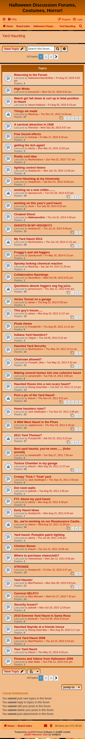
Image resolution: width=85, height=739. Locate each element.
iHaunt (31, 398)
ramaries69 (34, 376)
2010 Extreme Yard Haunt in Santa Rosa (42, 615)
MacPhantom (35, 583)
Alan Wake (34, 661)
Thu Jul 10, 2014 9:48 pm (58, 228)
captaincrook (35, 425)
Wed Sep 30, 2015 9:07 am (55, 127)
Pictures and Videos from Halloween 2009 (43, 658)
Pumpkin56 (34, 326)
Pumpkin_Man (36, 362)
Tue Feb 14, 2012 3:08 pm (58, 376)
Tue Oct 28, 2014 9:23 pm (59, 193)
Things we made (25, 111)
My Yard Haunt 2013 (28, 239)
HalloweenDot (36, 217)
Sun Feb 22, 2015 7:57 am (60, 159)
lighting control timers (30, 167)
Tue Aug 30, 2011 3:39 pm (53, 491)
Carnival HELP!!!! (26, 593)
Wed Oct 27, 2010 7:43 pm (60, 596)
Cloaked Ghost (24, 214)
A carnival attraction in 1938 (34, 124)
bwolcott (32, 618)
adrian (31, 302)
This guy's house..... (28, 310)
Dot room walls (25, 488)
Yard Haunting (13, 36)
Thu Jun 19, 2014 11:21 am (61, 242)
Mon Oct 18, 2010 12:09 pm (54, 607)
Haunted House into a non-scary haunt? (42, 384)
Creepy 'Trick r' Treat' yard (32, 476)
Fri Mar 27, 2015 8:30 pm (54, 137)
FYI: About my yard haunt (32, 499)
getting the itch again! (29, 145)
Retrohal (33, 127)
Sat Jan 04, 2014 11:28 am (55, 266)
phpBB (30, 732)
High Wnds (22, 88)
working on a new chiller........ (34, 190)
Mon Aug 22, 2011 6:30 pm (53, 502)
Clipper (32, 337)
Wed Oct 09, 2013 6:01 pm (58, 277)
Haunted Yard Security (30, 346)
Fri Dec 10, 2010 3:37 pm (58, 569)
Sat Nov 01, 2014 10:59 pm (59, 181)
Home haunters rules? (30, 408)
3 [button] (51, 57)
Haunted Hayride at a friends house (39, 627)
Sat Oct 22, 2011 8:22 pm (58, 438)
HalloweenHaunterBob (40, 78)
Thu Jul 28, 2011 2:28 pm (52, 537)
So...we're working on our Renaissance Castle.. (47, 521)
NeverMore (34, 277)
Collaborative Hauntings (31, 274)
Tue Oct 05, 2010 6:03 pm (54, 618)
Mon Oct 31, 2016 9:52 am (57, 91)
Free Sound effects (27, 134)
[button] (56, 56)
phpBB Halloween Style (36, 734)
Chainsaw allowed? (28, 359)
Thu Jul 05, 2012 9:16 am (53, 337)
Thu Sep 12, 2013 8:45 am (59, 288)
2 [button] (46, 57)
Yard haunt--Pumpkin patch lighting (39, 534)
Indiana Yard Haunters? (30, 334)
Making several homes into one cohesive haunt (47, 373)
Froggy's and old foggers (32, 252)
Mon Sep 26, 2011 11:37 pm (54, 466)
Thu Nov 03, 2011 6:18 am (60, 425)
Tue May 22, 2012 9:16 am (62, 362)
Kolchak (32, 137)
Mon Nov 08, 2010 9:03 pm (61, 583)
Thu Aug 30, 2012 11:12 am (59, 326)
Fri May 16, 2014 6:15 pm (59, 255)
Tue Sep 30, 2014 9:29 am (51, 206)
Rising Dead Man (37, 387)
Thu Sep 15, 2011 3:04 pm (63, 479)
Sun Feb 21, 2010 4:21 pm (57, 661)
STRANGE (21, 566)
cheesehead (35, 558)
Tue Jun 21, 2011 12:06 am (53, 549)
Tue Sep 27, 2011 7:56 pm (58, 455)
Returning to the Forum (30, 75)
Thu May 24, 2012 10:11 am (61, 349)
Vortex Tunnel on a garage (32, 299)
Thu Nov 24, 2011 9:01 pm (53, 398)
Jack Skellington (37, 411)
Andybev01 (34, 170)
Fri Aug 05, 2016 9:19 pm (62, 104)
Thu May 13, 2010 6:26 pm (53, 652)
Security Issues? (26, 604)
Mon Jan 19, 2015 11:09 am (59, 170)
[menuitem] (12, 19)
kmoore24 (33, 91)
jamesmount (35, 288)
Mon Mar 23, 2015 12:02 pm (53, 148)
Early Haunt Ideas (26, 510)
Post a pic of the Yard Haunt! (34, 395)
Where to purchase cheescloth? (36, 555)
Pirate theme (23, 323)
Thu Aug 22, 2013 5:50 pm (52, 302)
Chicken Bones (25, 546)
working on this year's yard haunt (38, 203)
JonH (31, 206)
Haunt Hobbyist (36, 104)
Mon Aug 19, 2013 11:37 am (53, 313)
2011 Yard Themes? (28, 435)
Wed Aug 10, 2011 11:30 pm (54, 524)
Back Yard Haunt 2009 (29, 638)
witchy (31, 148)
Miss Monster (35, 596)
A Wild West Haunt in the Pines (36, 422)
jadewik (32, 491)
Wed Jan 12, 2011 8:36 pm (60, 558)
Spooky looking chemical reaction (38, 263)
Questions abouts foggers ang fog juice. (42, 285)
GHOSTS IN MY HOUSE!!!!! (33, 225)
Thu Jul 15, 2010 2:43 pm (60, 641)
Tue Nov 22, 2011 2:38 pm (63, 411)
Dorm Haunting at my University (37, 178)
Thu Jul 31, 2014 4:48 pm (61, 217)
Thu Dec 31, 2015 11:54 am (56, 114)
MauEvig (33, 114)
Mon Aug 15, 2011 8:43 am (58, 513)
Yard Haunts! (23, 580)
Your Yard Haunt (25, 649)
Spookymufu (35, 193)
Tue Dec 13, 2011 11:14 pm (65, 387)
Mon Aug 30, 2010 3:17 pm (65, 630)
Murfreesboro (35, 159)
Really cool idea (25, 156)
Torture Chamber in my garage (35, 463)
